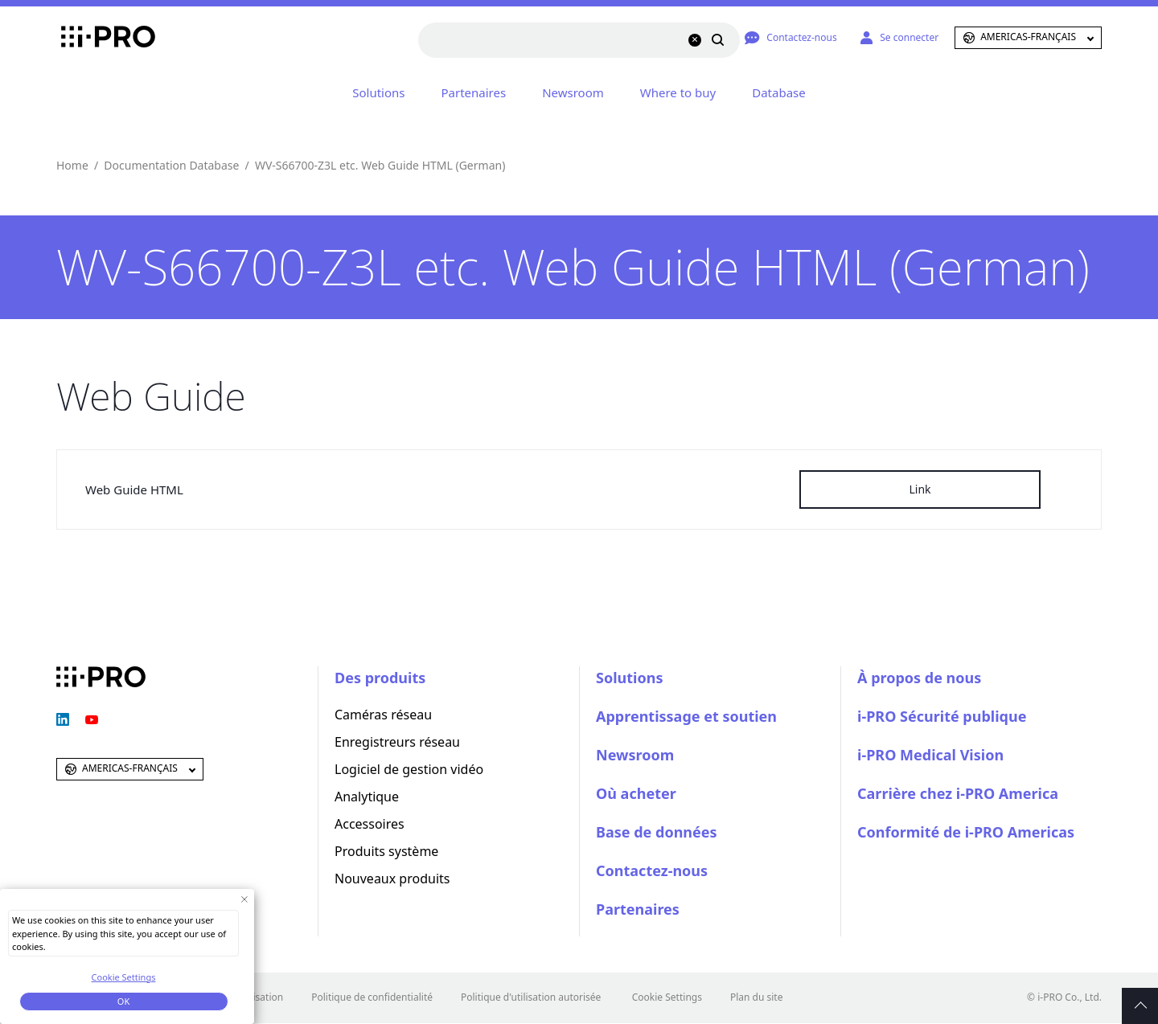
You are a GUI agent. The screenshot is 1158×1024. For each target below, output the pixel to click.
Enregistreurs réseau (397, 742)
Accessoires (369, 824)
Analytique (367, 796)
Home (72, 165)
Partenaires (474, 92)
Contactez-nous (652, 870)
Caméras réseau (383, 714)
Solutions (378, 92)
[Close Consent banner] (244, 899)
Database (778, 92)
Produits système (386, 851)
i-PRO (101, 37)
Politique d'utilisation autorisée (531, 997)
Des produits (380, 677)
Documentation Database (171, 165)
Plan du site (756, 997)
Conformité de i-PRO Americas (965, 832)
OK (123, 1001)
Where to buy (678, 92)
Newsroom (573, 92)
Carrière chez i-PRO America (957, 793)
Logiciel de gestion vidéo (409, 769)
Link (919, 489)
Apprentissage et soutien (686, 716)
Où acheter (636, 793)
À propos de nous (919, 677)
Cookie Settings (667, 997)
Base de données (656, 832)
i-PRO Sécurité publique (941, 716)
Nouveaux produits (392, 878)
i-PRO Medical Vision (930, 754)
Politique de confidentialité (372, 997)
